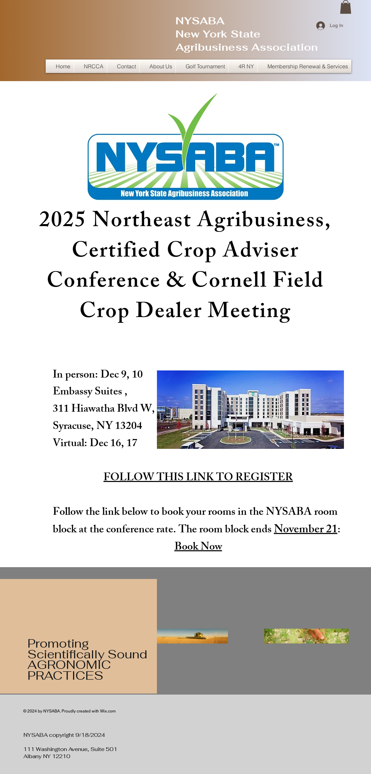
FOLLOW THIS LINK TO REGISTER (198, 478)
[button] (345, 7)
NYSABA (200, 20)
